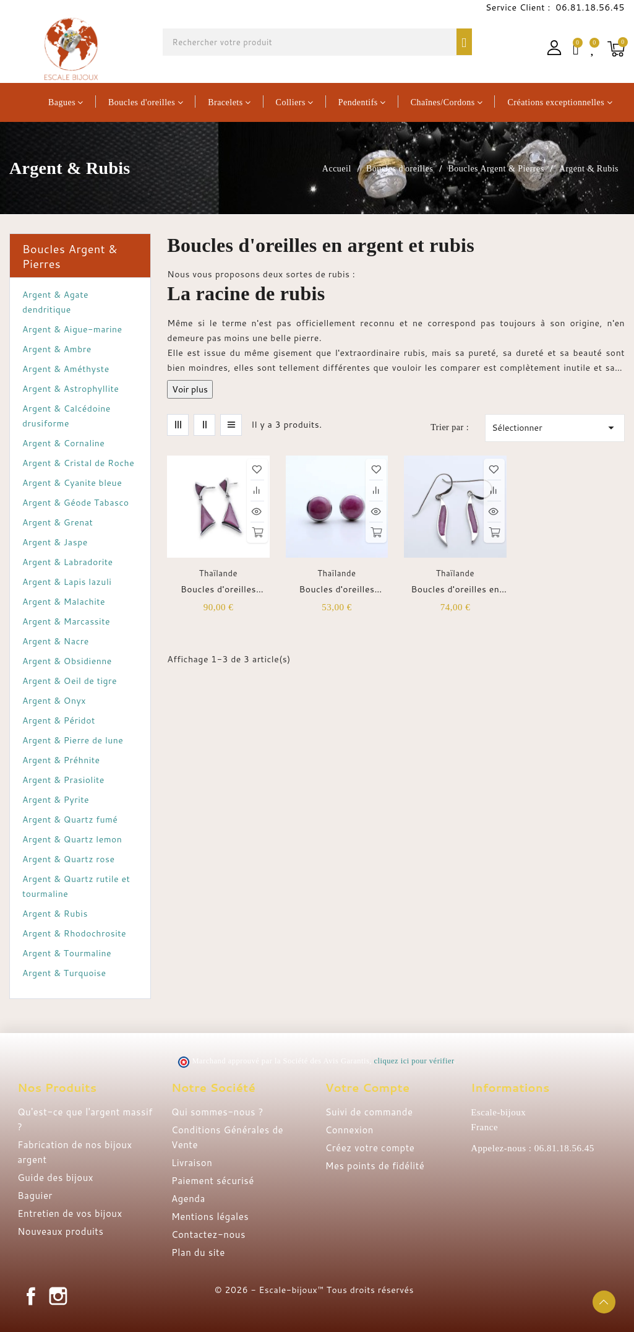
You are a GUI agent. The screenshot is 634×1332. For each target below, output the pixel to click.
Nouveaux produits (60, 1231)
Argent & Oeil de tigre (69, 681)
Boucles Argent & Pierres (70, 256)
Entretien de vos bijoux (69, 1213)
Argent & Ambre (57, 349)
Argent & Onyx (54, 700)
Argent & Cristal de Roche (78, 463)
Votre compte (367, 1087)
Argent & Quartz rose (68, 859)
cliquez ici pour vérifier (414, 1061)
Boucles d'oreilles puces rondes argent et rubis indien (337, 589)
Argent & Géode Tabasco (75, 502)
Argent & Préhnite (61, 760)
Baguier (35, 1195)
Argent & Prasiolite (63, 780)
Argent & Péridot (58, 720)
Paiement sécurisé (212, 1180)
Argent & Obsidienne (67, 661)
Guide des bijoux (55, 1177)
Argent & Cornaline (63, 443)
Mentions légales (210, 1216)
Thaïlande (218, 573)
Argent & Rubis (55, 913)
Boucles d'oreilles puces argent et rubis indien (218, 589)
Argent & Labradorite (67, 562)
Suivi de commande (369, 1111)
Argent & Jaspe (55, 542)
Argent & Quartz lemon (72, 839)
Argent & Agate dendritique (55, 302)
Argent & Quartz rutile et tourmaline (76, 886)
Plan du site (198, 1252)
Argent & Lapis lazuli (66, 582)
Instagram (58, 1296)
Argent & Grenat (57, 522)
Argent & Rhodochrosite (74, 933)
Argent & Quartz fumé (70, 819)
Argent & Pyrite (55, 800)
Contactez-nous (208, 1234)
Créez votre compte (370, 1147)
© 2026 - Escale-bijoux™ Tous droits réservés (314, 1290)
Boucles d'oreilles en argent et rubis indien (455, 589)
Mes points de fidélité (375, 1165)
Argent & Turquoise (64, 973)
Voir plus (190, 389)
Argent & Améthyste (65, 369)
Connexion (349, 1129)
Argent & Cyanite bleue (72, 483)
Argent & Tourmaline (66, 953)
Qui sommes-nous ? (217, 1111)
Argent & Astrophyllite (70, 389)
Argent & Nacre (55, 641)
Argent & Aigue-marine (72, 329)
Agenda (188, 1198)
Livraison (191, 1162)
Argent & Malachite (63, 601)
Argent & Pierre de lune (72, 740)
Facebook (31, 1296)
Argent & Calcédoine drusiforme (66, 416)
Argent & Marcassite (66, 621)
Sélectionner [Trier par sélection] (555, 427)
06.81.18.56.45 (589, 7)
